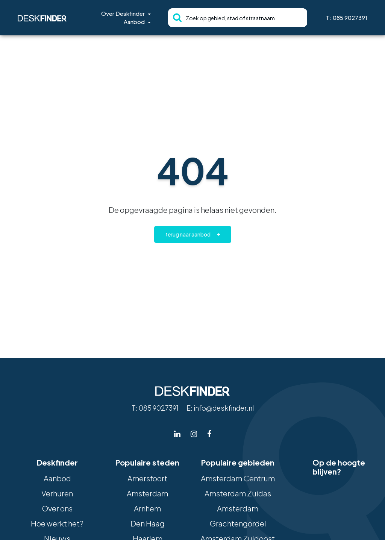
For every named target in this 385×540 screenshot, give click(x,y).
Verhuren (57, 493)
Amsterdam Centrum (238, 478)
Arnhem (147, 508)
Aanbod (134, 21)
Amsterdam (147, 493)
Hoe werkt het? (57, 523)
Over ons (57, 508)
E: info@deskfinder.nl (220, 407)
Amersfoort (147, 478)
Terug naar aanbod (188, 234)
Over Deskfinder (123, 13)
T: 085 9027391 (346, 17)
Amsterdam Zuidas (238, 493)
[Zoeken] (175, 17)
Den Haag (147, 523)
